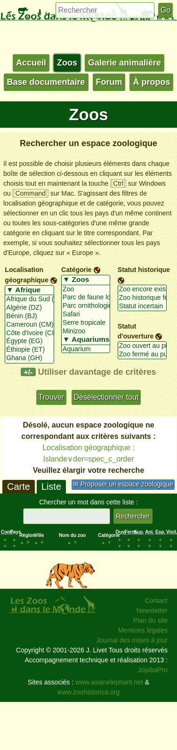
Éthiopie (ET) (29, 350)
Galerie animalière (124, 62)
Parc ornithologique (86, 306)
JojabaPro (153, 670)
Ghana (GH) (29, 358)
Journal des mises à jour (132, 640)
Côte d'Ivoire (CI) (29, 333)
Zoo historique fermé (142, 298)
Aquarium (86, 349)
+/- (28, 372)
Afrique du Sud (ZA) (29, 299)
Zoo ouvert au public (142, 346)
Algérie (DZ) (29, 308)
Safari (86, 314)
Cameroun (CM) (29, 325)
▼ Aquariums (86, 340)
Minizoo (86, 331)
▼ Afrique (29, 290)
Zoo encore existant (142, 289)
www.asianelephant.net (109, 682)
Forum (109, 82)
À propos (151, 82)
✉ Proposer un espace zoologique (123, 484)
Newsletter (152, 610)
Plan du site (150, 620)
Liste (51, 486)
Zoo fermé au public (142, 354)
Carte (18, 486)
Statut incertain (142, 306)
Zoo (86, 289)
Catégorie (76, 269)
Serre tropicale (86, 323)
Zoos (67, 62)
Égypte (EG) (29, 341)
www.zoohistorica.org (88, 692)
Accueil (31, 62)
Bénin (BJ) (29, 316)
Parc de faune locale (86, 297)
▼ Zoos (86, 280)
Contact (156, 600)
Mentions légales (143, 630)
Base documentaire (46, 82)
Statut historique (144, 269)
